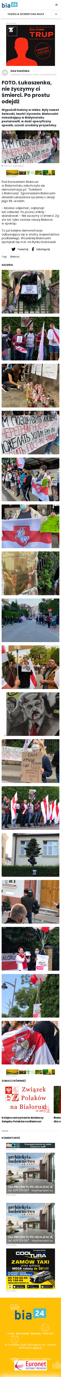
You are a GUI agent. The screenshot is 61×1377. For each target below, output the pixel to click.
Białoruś (14, 256)
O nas (10, 1333)
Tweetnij (20, 249)
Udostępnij (41, 249)
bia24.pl (37, 1347)
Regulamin (22, 1333)
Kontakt (48, 1333)
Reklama (36, 1333)
